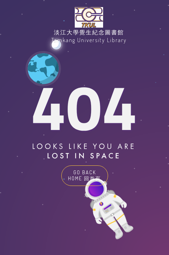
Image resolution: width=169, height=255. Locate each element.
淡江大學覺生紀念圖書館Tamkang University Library (89, 36)
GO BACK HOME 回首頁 (84, 175)
